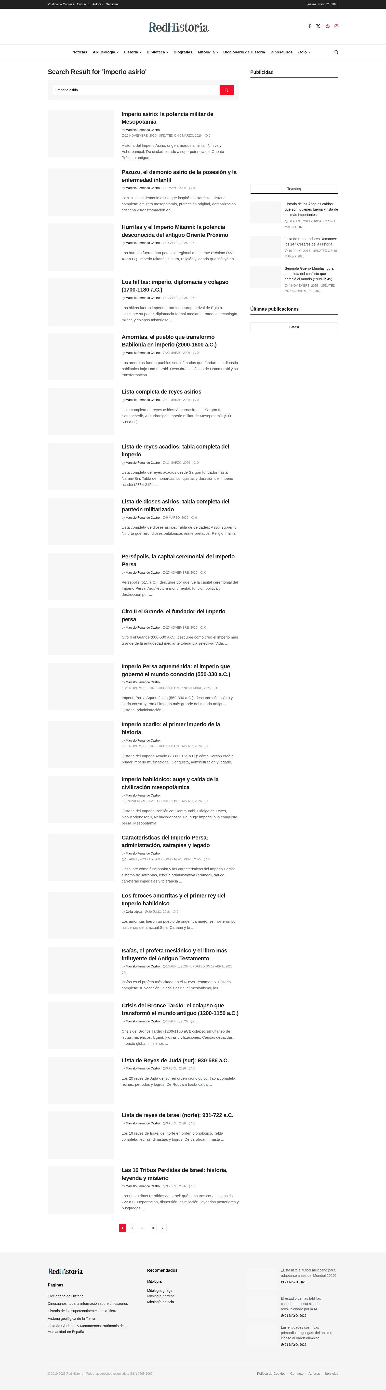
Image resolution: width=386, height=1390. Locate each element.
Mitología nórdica (161, 1296)
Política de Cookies (61, 4)
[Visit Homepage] (178, 26)
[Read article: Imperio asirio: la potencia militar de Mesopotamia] (81, 134)
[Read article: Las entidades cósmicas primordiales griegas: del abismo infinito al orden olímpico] (262, 1336)
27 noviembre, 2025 (180, 572)
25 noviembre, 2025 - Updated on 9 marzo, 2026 (162, 135)
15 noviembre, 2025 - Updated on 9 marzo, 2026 (162, 746)
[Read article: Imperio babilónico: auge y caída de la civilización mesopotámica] (81, 799)
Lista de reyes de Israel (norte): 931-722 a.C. (177, 1115)
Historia (131, 52)
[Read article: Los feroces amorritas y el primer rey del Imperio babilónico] (81, 915)
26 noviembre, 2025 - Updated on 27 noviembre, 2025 (166, 688)
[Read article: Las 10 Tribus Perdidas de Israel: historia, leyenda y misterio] (81, 1190)
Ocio (302, 52)
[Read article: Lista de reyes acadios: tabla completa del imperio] (81, 466)
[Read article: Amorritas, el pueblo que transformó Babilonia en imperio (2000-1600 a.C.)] (81, 357)
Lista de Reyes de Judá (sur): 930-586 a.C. (175, 1060)
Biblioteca (156, 52)
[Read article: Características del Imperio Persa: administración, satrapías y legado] (81, 857)
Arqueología (104, 52)
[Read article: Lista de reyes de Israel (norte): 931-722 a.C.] (81, 1135)
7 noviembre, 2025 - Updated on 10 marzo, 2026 (162, 801)
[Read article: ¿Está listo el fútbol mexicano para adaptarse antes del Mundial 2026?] (262, 1279)
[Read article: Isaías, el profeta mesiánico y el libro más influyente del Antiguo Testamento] (81, 970)
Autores (97, 4)
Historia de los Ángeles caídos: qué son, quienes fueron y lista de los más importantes (311, 209)
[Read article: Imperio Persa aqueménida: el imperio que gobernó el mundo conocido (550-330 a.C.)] (81, 686)
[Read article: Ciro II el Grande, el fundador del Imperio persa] (81, 631)
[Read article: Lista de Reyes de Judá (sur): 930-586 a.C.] (81, 1080)
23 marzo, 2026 (176, 353)
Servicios (112, 4)
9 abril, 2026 (174, 1068)
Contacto (83, 4)
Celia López (134, 912)
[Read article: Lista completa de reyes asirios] (81, 411)
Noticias (79, 52)
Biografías (183, 52)
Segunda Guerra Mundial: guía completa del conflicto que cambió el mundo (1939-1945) (309, 273)
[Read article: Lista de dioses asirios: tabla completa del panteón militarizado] (81, 521)
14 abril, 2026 (175, 243)
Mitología (206, 52)
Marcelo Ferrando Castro (143, 130)
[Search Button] (336, 52)
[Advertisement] (294, 132)
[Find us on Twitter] (318, 26)
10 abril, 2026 (175, 298)
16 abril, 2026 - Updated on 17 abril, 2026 (197, 966)
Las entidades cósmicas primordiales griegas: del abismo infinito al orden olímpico (306, 1332)
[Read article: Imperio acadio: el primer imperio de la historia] (81, 744)
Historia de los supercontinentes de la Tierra (82, 1311)
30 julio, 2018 (157, 912)
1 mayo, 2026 (174, 188)
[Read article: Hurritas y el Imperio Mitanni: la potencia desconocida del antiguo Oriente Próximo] (81, 247)
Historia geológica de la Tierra (71, 1318)
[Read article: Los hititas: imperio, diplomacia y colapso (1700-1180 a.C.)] (81, 302)
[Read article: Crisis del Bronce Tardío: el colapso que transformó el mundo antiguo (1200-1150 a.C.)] (81, 1025)
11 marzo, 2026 (176, 400)
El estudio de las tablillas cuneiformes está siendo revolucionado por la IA (301, 1303)
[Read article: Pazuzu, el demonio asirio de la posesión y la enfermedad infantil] (81, 192)
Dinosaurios (282, 52)
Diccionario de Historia (244, 52)
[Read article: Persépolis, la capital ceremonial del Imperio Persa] (81, 576)
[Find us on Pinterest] (327, 27)
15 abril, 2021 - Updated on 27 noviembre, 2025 (161, 859)
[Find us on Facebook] (309, 27)
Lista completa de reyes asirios (162, 391)
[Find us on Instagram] (336, 27)
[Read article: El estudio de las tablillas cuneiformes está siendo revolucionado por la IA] (262, 1307)
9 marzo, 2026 (175, 517)
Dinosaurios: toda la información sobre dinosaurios (88, 1303)
